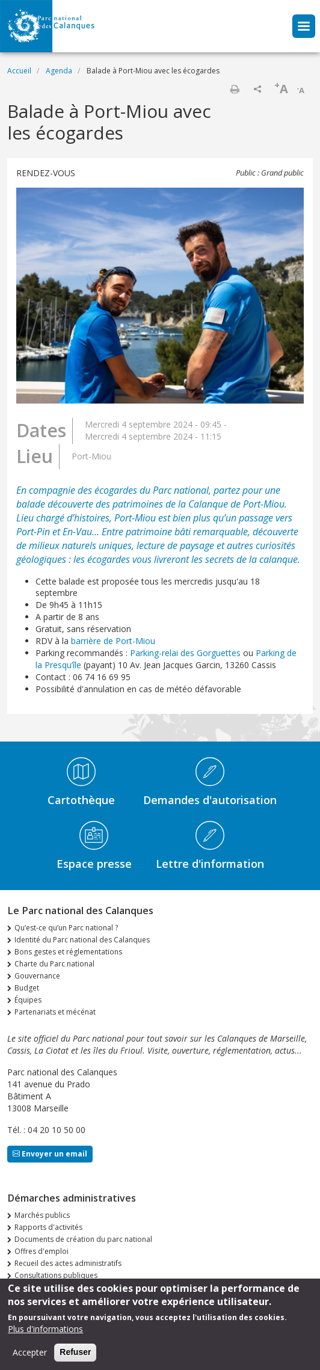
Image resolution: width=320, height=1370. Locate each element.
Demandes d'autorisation (210, 800)
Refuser (75, 1358)
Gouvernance (37, 976)
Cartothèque (81, 800)
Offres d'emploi (41, 1251)
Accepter (30, 1358)
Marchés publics (42, 1215)
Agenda (59, 71)
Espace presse (94, 863)
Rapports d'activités (48, 1227)
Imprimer (235, 89)
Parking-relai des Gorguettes (185, 653)
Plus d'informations (45, 1335)
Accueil (19, 71)
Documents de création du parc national (83, 1239)
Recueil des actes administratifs (68, 1263)
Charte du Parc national (54, 964)
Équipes (28, 1000)
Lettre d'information (210, 863)
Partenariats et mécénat (55, 1012)
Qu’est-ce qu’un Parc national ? (66, 928)
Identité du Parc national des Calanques (82, 940)
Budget (26, 988)
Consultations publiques (55, 1275)
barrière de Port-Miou (113, 641)
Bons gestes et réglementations (68, 952)
